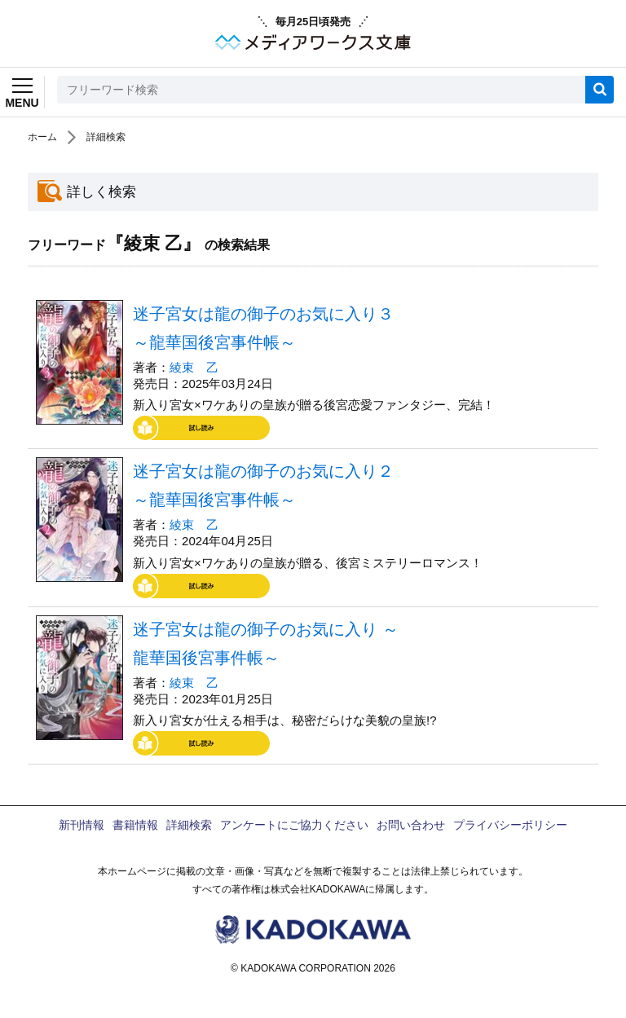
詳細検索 (106, 137)
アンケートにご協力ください (294, 824)
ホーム (42, 137)
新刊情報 (81, 824)
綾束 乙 (194, 367)
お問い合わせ (411, 824)
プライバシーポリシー (510, 824)
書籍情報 (135, 824)
